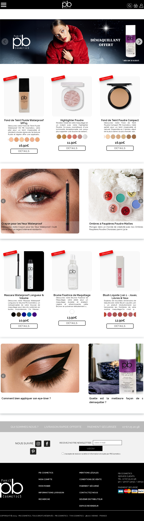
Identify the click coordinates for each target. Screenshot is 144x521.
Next (140, 201)
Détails (24, 151)
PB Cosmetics (46, 473)
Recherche (44, 499)
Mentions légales (89, 473)
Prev (3, 201)
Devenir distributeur (90, 499)
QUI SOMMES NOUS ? (24, 426)
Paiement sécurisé (89, 486)
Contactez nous (88, 492)
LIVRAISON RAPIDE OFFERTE (63, 426)
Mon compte (45, 479)
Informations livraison (51, 492)
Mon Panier (44, 486)
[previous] (5, 41)
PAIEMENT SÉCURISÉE (101, 426)
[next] (139, 41)
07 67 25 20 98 (131, 426)
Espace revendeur (88, 506)
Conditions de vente (90, 479)
